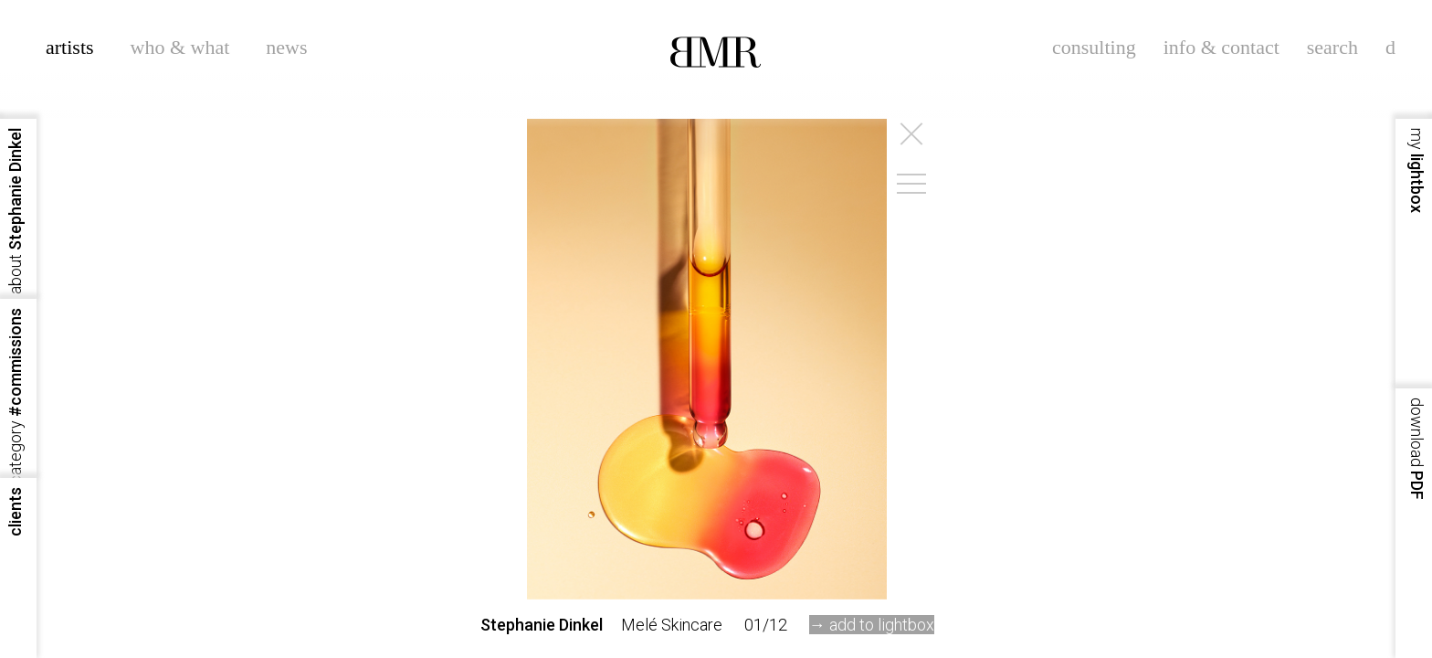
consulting (1094, 47)
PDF (1417, 449)
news (286, 47)
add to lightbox (881, 624)
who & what (180, 47)
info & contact (1221, 47)
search (1332, 47)
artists (70, 47)
